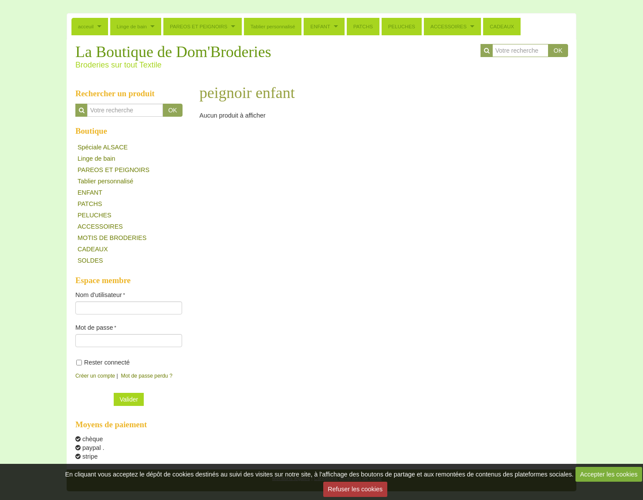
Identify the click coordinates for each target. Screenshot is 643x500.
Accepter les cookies (608, 474)
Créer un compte (95, 376)
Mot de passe (94, 327)
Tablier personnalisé (272, 26)
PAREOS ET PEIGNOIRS (198, 26)
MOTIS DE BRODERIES (112, 237)
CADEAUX (502, 26)
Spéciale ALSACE (103, 147)
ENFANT (320, 26)
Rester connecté (103, 362)
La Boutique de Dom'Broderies (173, 52)
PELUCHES (401, 26)
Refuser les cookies (355, 489)
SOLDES (90, 260)
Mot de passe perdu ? (147, 376)
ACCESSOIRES (448, 26)
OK (558, 50)
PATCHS (363, 26)
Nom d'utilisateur (98, 294)
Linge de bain (132, 26)
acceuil (86, 26)
